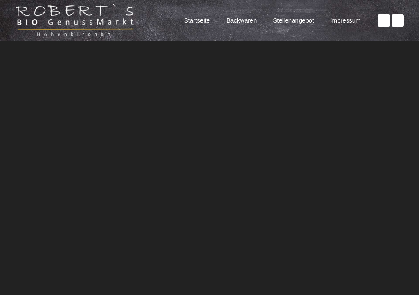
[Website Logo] (77, 20)
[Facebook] (384, 20)
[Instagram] (398, 20)
